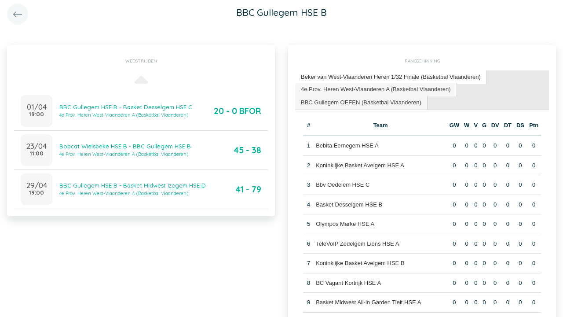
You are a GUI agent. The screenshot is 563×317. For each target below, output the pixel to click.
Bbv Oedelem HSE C (342, 184)
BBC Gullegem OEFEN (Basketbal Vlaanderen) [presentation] (361, 102)
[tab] (391, 77)
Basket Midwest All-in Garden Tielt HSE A (368, 302)
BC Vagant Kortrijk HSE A (348, 283)
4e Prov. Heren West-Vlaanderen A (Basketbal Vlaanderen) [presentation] (376, 89)
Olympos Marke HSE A (345, 224)
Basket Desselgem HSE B (349, 204)
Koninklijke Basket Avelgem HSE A (360, 165)
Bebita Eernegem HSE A (347, 145)
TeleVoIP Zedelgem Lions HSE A (357, 243)
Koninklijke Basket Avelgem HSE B (360, 263)
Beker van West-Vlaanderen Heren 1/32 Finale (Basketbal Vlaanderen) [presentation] (391, 77)
